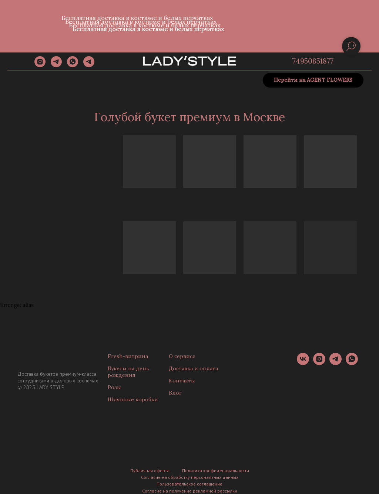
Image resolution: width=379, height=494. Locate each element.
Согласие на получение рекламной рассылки (189, 491)
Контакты (182, 380)
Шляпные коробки (133, 399)
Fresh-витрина (128, 356)
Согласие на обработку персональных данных (189, 477)
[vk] (303, 363)
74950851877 (312, 60)
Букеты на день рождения (128, 371)
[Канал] (88, 65)
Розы (114, 387)
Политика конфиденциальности (215, 470)
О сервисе (182, 356)
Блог (175, 392)
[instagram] (40, 65)
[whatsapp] (72, 65)
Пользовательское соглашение (189, 484)
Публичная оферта (150, 470)
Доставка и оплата (193, 368)
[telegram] (56, 65)
